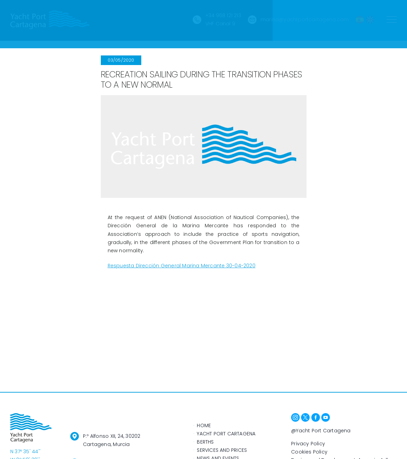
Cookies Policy (309, 451)
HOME (204, 425)
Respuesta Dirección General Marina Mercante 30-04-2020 (181, 265)
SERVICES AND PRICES (222, 450)
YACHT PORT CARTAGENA (226, 433)
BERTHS (205, 441)
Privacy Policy (308, 443)
